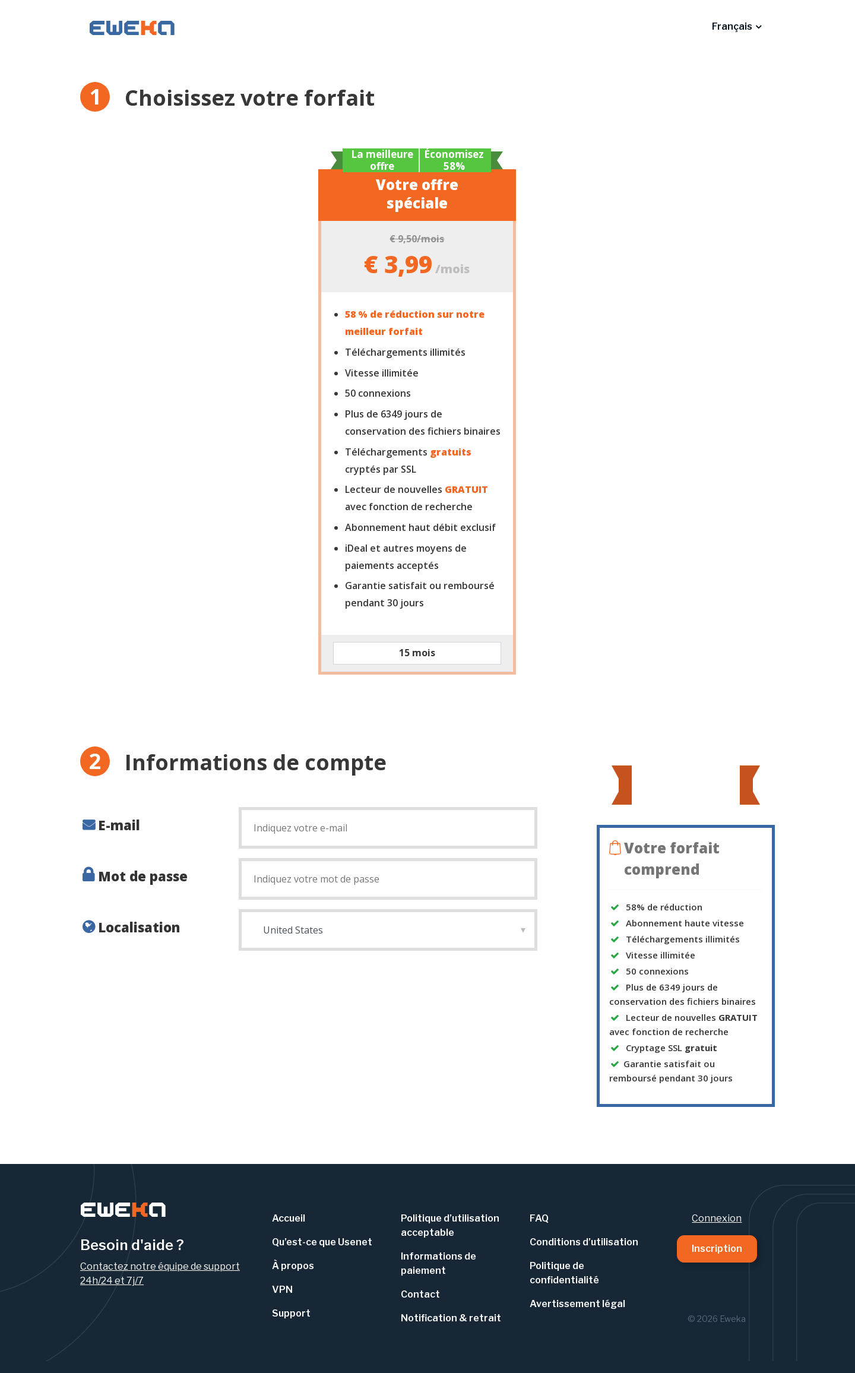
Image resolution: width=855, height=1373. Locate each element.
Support (291, 1313)
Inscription (717, 1248)
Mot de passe (143, 876)
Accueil (288, 1218)
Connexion (717, 1218)
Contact (420, 1294)
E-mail (119, 825)
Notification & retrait (451, 1318)
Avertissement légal (577, 1303)
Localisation (139, 927)
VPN (282, 1289)
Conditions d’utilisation (584, 1242)
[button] (736, 27)
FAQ (539, 1218)
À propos (293, 1265)
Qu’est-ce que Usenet (322, 1242)
